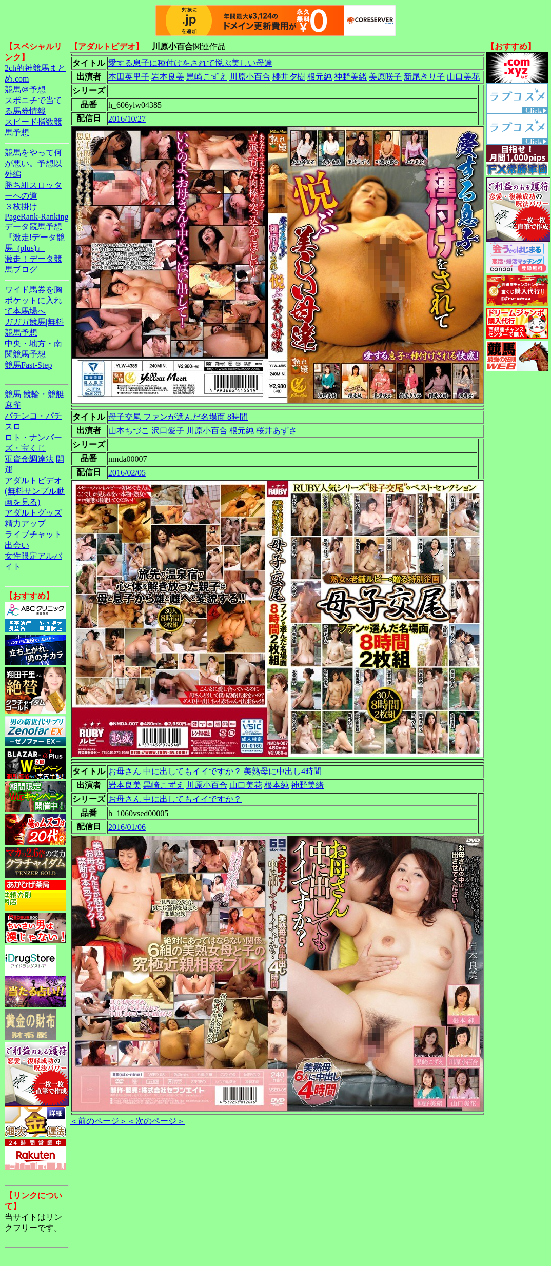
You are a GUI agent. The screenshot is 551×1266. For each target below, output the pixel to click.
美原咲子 (385, 76)
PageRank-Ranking (36, 216)
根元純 (319, 76)
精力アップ (25, 523)
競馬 (13, 394)
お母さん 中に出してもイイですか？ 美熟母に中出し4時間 (215, 771)
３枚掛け (21, 206)
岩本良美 (167, 76)
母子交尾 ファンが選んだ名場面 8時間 (178, 416)
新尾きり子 (424, 76)
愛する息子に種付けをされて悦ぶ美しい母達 (190, 62)
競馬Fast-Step (28, 365)
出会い (17, 545)
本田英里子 (128, 76)
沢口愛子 (167, 430)
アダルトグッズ (33, 512)
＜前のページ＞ (98, 1121)
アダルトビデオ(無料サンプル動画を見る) (35, 491)
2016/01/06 (127, 827)
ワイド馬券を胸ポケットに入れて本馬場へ (33, 300)
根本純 (276, 785)
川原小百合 (249, 76)
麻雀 (13, 405)
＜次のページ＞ (156, 1121)
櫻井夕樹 (288, 76)
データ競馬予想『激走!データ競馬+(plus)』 (35, 237)
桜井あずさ (276, 430)
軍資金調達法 (29, 458)
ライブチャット (33, 534)
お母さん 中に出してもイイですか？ (175, 799)
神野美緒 (350, 76)
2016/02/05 (127, 472)
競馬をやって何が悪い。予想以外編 (33, 163)
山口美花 (463, 76)
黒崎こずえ (206, 76)
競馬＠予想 (25, 89)
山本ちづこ (128, 430)
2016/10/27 (127, 118)
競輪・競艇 (43, 394)
